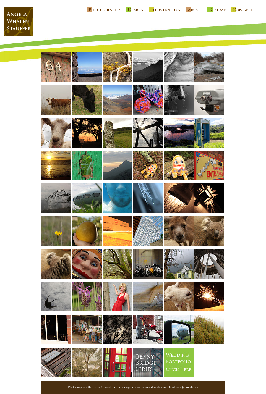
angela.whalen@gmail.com (180, 387)
